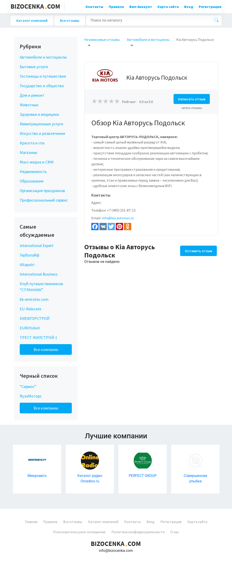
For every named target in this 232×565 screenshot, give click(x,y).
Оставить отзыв (198, 251)
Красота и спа (32, 143)
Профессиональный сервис (44, 200)
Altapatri (27, 264)
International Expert (36, 245)
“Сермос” (28, 386)
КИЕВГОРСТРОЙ (34, 318)
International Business (39, 274)
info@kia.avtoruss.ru (118, 218)
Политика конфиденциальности (137, 532)
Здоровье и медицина (39, 114)
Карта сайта (168, 6)
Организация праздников (42, 190)
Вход (188, 6)
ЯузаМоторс (31, 396)
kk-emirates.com (34, 299)
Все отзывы (69, 20)
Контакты (94, 6)
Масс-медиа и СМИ (36, 162)
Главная (31, 521)
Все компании (46, 349)
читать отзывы (191, 108)
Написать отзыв (191, 99)
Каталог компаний (32, 20)
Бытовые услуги (34, 66)
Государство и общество (42, 85)
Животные (29, 104)
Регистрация (210, 6)
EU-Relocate (30, 308)
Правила (116, 6)
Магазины (28, 152)
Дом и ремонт (32, 95)
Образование (32, 181)
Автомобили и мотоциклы (43, 57)
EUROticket (30, 328)
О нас (174, 532)
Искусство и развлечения (42, 133)
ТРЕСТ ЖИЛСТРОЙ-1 (38, 337)
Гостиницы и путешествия (43, 76)
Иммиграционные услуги (41, 123)
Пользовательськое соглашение (79, 532)
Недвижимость (33, 171)
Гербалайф (29, 255)
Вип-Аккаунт (140, 6)
